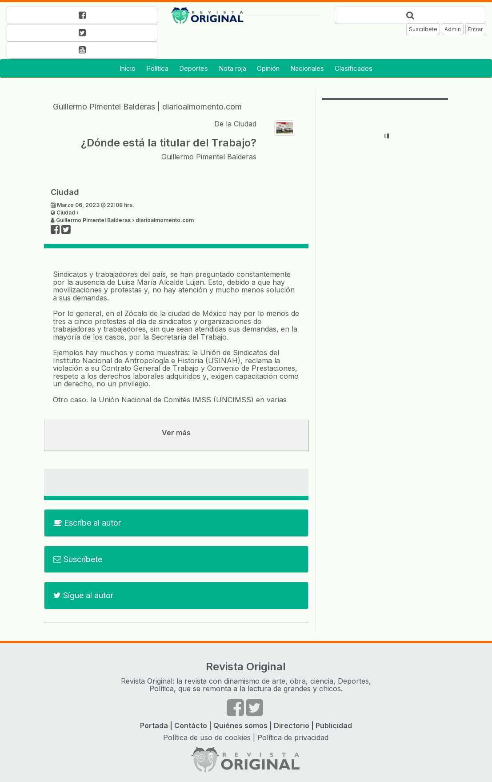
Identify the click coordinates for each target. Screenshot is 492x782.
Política (157, 68)
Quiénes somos (240, 725)
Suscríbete (423, 29)
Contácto (190, 725)
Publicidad (334, 725)
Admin (452, 29)
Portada (154, 725)
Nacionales (307, 68)
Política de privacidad (292, 737)
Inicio (128, 68)
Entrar (475, 29)
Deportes (193, 68)
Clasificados (353, 68)
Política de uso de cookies (207, 737)
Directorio (291, 725)
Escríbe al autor (87, 522)
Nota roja (232, 68)
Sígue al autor (83, 595)
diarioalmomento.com (202, 106)
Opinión (268, 68)
